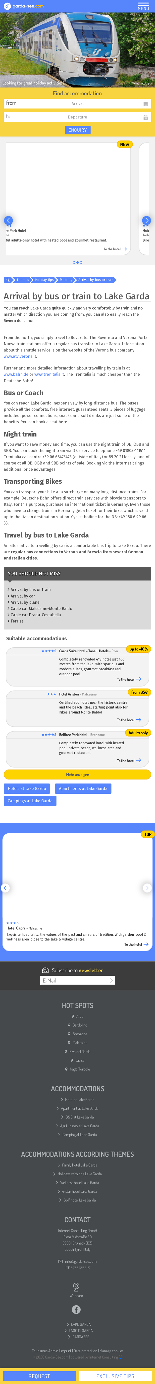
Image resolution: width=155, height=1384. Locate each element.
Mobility (66, 280)
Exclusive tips (115, 1376)
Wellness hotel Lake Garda (79, 1182)
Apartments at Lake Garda (83, 788)
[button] (8, 220)
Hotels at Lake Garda (27, 788)
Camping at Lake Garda (79, 1134)
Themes (23, 280)
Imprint (65, 1350)
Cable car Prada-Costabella (36, 614)
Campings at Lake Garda (30, 800)
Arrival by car (23, 596)
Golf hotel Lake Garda (80, 1200)
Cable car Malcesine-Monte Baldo (41, 608)
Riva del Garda (80, 1051)
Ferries (17, 621)
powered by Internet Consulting (97, 1357)
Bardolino (80, 1025)
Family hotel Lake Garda (79, 1165)
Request (39, 1376)
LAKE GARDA (81, 1324)
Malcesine (80, 1042)
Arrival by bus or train (95, 280)
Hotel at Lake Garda (79, 1099)
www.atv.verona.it (20, 356)
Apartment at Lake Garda (80, 1108)
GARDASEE (80, 1336)
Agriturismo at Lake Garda (79, 1125)
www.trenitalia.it (49, 374)
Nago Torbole (80, 1069)
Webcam (76, 1290)
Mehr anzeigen (77, 774)
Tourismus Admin (45, 1350)
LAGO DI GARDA (81, 1330)
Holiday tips (44, 280)
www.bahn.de (16, 374)
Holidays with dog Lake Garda (80, 1173)
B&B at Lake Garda (80, 1117)
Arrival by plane (25, 602)
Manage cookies (111, 1350)
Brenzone (80, 1033)
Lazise (79, 1060)
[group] (77, 197)
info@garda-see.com (81, 1261)
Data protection (85, 1350)
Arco (80, 1016)
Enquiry (77, 130)
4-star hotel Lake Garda (79, 1191)
